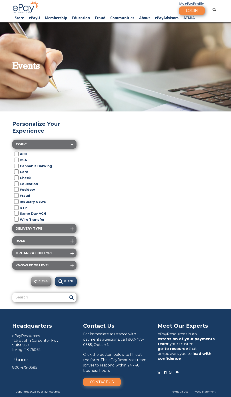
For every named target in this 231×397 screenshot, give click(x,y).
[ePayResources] (25, 6)
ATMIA (189, 17)
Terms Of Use (179, 391)
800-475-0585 (24, 367)
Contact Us (102, 382)
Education (81, 17)
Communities (122, 17)
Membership (56, 17)
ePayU (34, 17)
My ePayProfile (191, 3)
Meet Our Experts (183, 326)
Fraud (100, 17)
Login (192, 10)
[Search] (39, 297)
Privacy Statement (203, 391)
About (144, 17)
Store (19, 17)
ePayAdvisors (167, 17)
